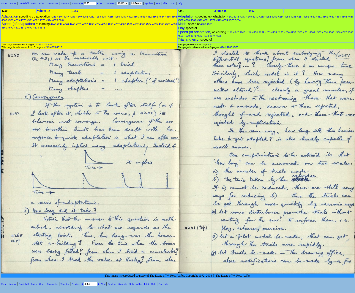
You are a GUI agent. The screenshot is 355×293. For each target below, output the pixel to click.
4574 (49, 20)
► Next (100, 3)
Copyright (163, 284)
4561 (142, 16)
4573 (42, 20)
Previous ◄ (78, 3)
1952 (75, 10)
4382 (130, 16)
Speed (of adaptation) (18, 24)
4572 (36, 20)
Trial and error (189, 39)
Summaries (52, 3)
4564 (161, 16)
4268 (203, 24)
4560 (136, 16)
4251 (85, 16)
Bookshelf (24, 3)
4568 (10, 20)
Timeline (65, 3)
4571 (29, 20)
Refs (158, 3)
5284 (61, 20)
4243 (47, 47)
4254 (104, 16)
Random (110, 3)
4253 (98, 16)
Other (42, 3)
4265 (45, 44)
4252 (91, 16)
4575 (55, 20)
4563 (155, 16)
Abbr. (165, 3)
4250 (262, 16)
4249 (79, 16)
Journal (12, 3)
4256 (117, 16)
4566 (174, 16)
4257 (123, 16)
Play (181, 28)
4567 (4, 20)
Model (182, 24)
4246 (60, 16)
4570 (23, 20)
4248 (72, 16)
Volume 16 (43, 10)
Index (34, 3)
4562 (149, 16)
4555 (209, 24)
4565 (168, 16)
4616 (59, 47)
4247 (66, 16)
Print (173, 3)
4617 (51, 44)
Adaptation (9, 16)
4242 (38, 44)
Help (180, 3)
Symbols (149, 3)
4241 (53, 16)
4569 (17, 20)
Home (4, 3)
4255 (110, 16)
